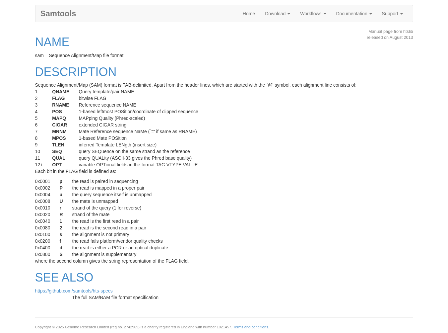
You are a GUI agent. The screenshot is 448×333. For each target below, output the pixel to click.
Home (249, 13)
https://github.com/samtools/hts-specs (74, 290)
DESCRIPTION (76, 72)
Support (392, 13)
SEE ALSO (64, 277)
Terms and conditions (250, 327)
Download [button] (277, 13)
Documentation (354, 13)
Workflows (313, 13)
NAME (52, 42)
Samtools (58, 13)
